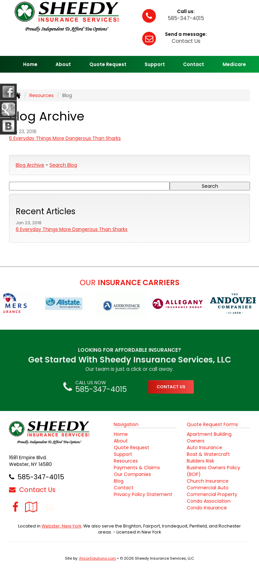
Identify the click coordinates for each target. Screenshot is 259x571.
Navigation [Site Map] (126, 424)
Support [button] (155, 64)
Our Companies (132, 474)
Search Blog (63, 165)
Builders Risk (200, 461)
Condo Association (209, 501)
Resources (41, 95)
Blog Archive (30, 165)
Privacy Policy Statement (143, 494)
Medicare (234, 64)
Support (123, 454)
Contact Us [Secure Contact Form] (32, 489)
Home (30, 64)
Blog (118, 481)
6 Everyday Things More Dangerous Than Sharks (65, 138)
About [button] (63, 64)
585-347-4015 (186, 18)
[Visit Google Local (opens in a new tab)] (31, 506)
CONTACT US (171, 387)
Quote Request (131, 447)
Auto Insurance (204, 447)
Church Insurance (208, 481)
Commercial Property (212, 494)
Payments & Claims (137, 467)
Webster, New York (61, 526)
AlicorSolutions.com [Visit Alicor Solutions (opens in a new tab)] (97, 558)
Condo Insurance (207, 507)
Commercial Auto (208, 487)
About (121, 440)
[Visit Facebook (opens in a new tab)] (15, 506)
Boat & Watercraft (208, 454)
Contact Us (186, 41)
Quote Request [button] (107, 64)
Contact (193, 64)
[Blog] (49, 506)
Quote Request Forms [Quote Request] (212, 424)
